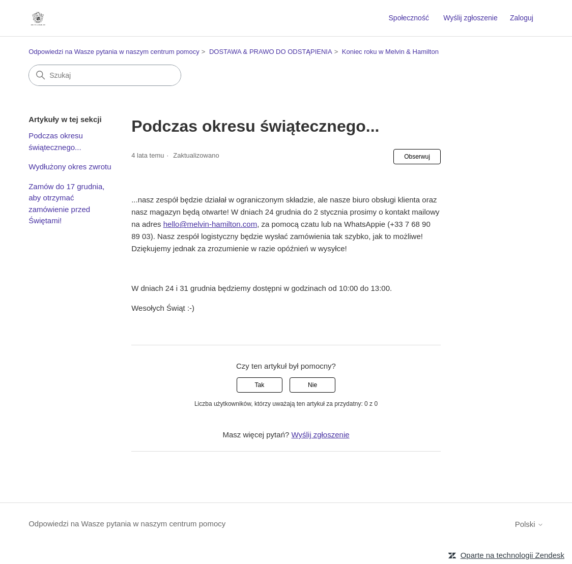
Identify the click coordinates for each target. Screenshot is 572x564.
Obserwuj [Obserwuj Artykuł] (417, 156)
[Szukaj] (105, 75)
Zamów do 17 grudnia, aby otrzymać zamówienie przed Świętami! (66, 203)
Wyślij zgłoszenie (470, 18)
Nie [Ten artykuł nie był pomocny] (312, 385)
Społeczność (409, 18)
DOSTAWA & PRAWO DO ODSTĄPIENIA (270, 51)
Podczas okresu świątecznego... (55, 141)
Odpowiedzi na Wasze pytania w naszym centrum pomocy (113, 51)
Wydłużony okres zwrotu (69, 166)
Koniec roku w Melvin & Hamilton (390, 51)
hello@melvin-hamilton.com (210, 224)
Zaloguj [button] (521, 18)
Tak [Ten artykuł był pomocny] (260, 385)
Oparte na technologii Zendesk (512, 555)
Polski (529, 524)
